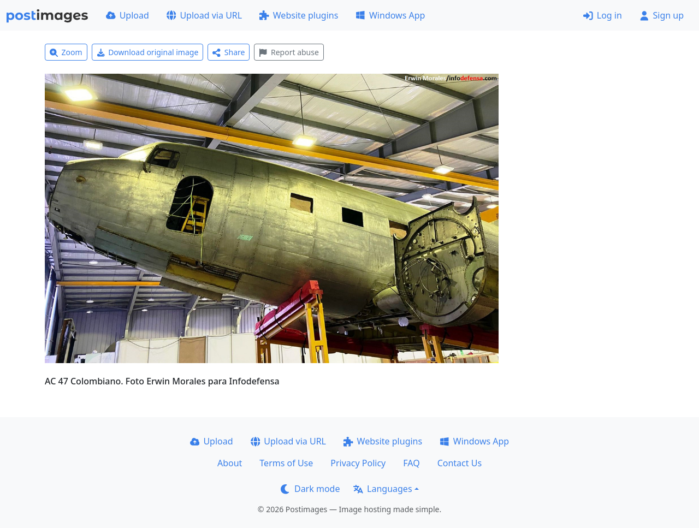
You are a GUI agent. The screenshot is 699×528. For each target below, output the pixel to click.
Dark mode (310, 489)
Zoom (66, 52)
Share (228, 52)
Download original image (148, 52)
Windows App (390, 15)
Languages (382, 489)
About (229, 463)
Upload (127, 15)
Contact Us (459, 463)
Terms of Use (286, 463)
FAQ (411, 463)
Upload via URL (204, 15)
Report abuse (288, 52)
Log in (602, 15)
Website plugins (298, 15)
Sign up (661, 15)
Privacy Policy (358, 463)
